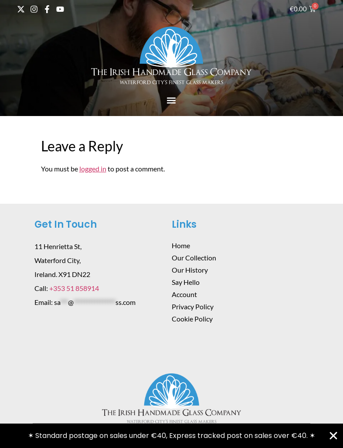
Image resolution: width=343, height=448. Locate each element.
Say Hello (186, 282)
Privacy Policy (193, 306)
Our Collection (194, 257)
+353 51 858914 (74, 288)
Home (181, 245)
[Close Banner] (333, 436)
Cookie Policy (192, 319)
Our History (190, 270)
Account (184, 294)
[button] (171, 100)
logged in (92, 168)
